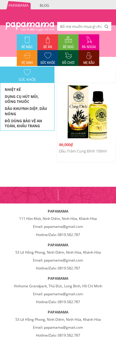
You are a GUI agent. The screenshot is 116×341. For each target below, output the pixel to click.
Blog (44, 5)
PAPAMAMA (19, 5)
